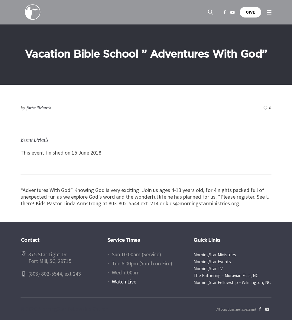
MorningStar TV (208, 268)
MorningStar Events (212, 261)
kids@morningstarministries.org (202, 203)
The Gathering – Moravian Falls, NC (225, 275)
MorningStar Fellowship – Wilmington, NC (232, 282)
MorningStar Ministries (214, 255)
